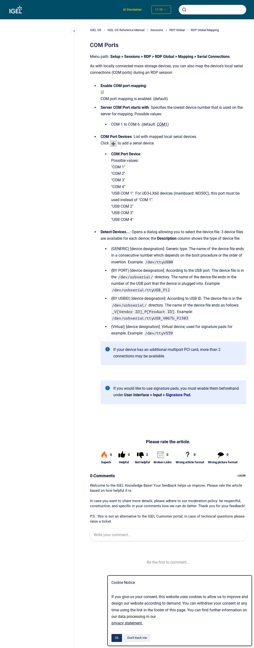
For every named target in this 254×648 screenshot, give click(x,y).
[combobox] (212, 9)
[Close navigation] (74, 31)
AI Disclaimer (132, 9)
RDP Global (177, 30)
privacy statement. (127, 623)
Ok (117, 638)
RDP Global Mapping (205, 30)
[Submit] (184, 10)
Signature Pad (178, 395)
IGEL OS (95, 30)
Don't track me (137, 638)
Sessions (157, 30)
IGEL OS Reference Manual (125, 30)
